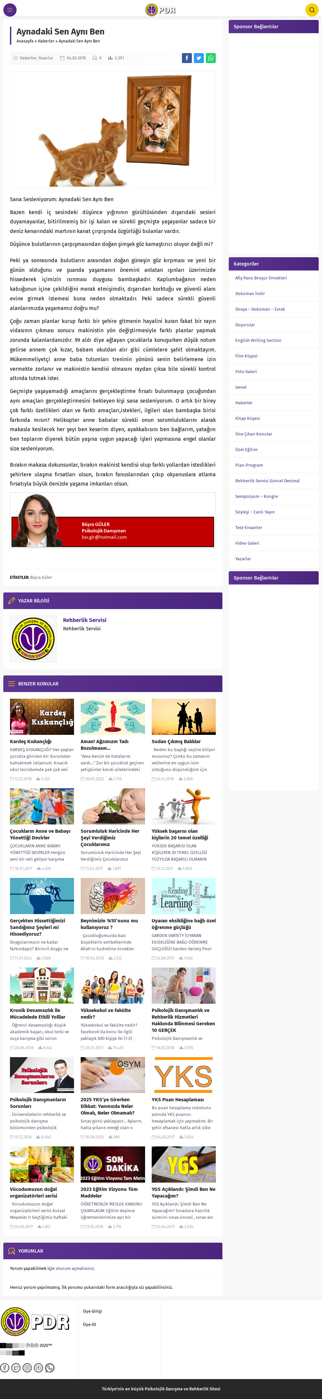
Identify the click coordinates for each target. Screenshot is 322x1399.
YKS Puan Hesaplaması (178, 1100)
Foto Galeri (246, 371)
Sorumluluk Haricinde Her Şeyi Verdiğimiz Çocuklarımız (110, 837)
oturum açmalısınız (75, 1268)
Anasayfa (25, 41)
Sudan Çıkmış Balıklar (176, 741)
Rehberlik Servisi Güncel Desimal (267, 480)
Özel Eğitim (246, 449)
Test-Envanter (248, 527)
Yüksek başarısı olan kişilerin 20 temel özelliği (180, 834)
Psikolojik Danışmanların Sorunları (38, 1103)
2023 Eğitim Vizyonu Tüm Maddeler (109, 1192)
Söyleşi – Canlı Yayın (255, 511)
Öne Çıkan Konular (253, 433)
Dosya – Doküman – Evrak (260, 309)
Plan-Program (249, 465)
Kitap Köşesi (247, 418)
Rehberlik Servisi (85, 620)
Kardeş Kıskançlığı (30, 741)
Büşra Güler (41, 577)
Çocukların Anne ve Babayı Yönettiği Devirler (40, 834)
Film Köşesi (246, 355)
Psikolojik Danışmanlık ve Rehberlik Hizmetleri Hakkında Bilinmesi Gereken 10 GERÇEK (183, 1020)
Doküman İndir (250, 293)
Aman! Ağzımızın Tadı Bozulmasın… (104, 744)
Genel (241, 387)
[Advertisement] (273, 142)
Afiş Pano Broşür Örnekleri (261, 277)
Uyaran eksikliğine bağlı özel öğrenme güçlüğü (184, 924)
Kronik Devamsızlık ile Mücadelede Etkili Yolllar (37, 1013)
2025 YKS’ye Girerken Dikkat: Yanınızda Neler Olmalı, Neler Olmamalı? (107, 1106)
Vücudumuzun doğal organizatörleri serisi (33, 1192)
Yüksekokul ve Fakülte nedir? (106, 1013)
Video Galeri (247, 543)
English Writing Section (258, 340)
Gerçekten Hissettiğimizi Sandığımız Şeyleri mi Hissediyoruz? (37, 927)
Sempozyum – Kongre (256, 496)
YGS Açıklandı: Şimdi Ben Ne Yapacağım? (183, 1192)
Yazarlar (45, 58)
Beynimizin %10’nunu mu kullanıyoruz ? (109, 924)
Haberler (46, 41)
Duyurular (245, 324)
